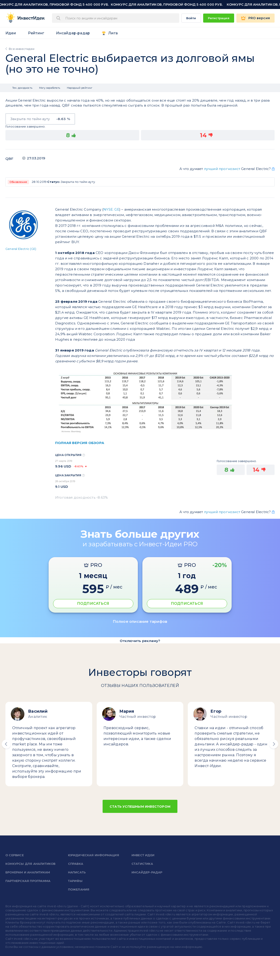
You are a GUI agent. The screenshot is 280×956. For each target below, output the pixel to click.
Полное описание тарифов (140, 621)
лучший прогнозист (222, 169)
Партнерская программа (27, 881)
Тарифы (75, 881)
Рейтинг (36, 33)
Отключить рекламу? (140, 641)
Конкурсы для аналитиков (30, 863)
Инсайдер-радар (73, 33)
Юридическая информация (93, 855)
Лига (113, 33)
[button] (6, 744)
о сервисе (14, 855)
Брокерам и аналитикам (27, 872)
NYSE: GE (111, 209)
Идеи (10, 33)
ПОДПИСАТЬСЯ (93, 603)
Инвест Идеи (143, 855)
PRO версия (259, 18)
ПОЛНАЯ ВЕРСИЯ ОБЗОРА (79, 443)
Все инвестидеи (21, 49)
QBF (9, 158)
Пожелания (78, 889)
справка (75, 863)
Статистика (142, 863)
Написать (77, 872)
